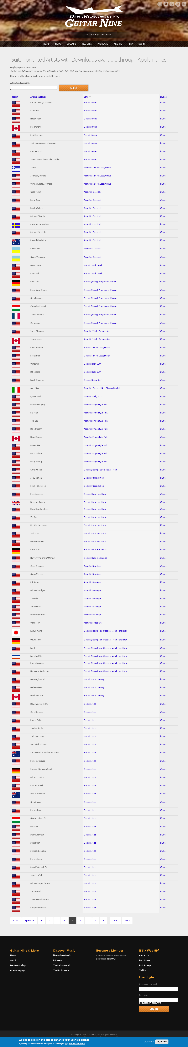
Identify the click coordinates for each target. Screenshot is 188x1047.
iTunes (163, 97)
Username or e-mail (148, 984)
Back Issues (144, 960)
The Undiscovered (61, 970)
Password (144, 995)
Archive (118, 44)
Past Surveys (145, 965)
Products (103, 44)
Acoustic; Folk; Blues (93, 623)
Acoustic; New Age (92, 566)
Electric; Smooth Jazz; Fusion (97, 347)
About (13, 960)
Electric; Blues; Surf (92, 380)
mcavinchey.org (17, 970)
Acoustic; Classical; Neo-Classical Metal (102, 388)
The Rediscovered (61, 965)
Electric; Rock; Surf (92, 364)
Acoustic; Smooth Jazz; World (97, 167)
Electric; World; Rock (93, 265)
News (58, 44)
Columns (71, 44)
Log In (142, 44)
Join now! (111, 959)
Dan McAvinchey (18, 965)
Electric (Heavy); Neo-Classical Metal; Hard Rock (105, 631)
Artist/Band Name (38, 97)
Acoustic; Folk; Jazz (93, 396)
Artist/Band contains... (20, 83)
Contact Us (144, 955)
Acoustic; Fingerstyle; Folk (96, 404)
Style (87, 97)
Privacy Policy (129, 1040)
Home (46, 44)
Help (130, 44)
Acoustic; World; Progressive (97, 331)
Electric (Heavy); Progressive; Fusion (100, 281)
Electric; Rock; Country (94, 679)
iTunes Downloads (61, 955)
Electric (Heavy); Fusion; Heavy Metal (100, 470)
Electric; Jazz (90, 704)
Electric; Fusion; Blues (94, 478)
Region (15, 97)
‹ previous (29, 920)
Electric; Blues (90, 102)
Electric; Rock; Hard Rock (95, 494)
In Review (57, 960)
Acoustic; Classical (92, 192)
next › (115, 920)
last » (127, 920)
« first (16, 920)
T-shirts (142, 970)
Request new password (150, 1003)
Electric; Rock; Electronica (95, 549)
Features (87, 44)
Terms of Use (109, 1040)
